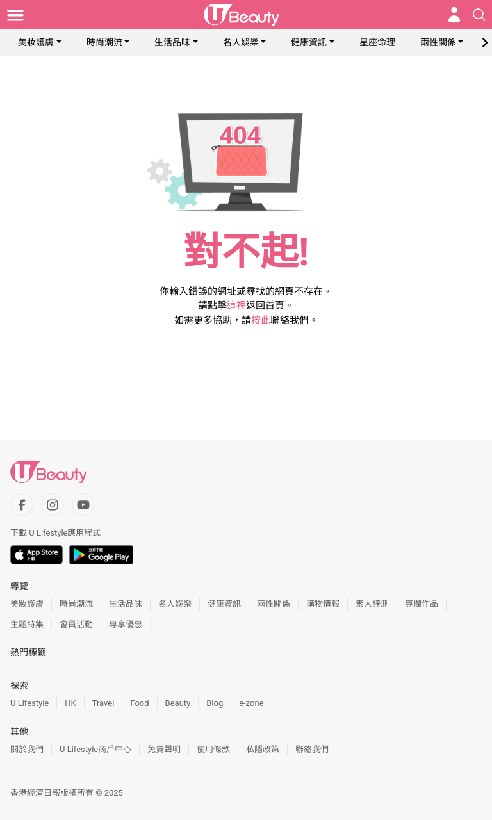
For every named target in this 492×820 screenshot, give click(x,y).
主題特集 (27, 624)
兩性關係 (438, 42)
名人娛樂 (241, 42)
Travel (103, 703)
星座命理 (377, 42)
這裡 (236, 305)
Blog (214, 703)
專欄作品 (421, 604)
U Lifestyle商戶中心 (95, 749)
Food (139, 703)
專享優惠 (125, 624)
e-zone (251, 703)
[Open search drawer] (479, 14)
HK (70, 703)
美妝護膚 (36, 42)
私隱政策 (262, 749)
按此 (260, 320)
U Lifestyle (29, 703)
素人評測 (372, 604)
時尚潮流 (104, 42)
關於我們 (27, 749)
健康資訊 (309, 42)
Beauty (178, 703)
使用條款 (213, 749)
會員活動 (76, 624)
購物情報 (323, 604)
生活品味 (172, 42)
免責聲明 (164, 749)
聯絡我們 (312, 749)
